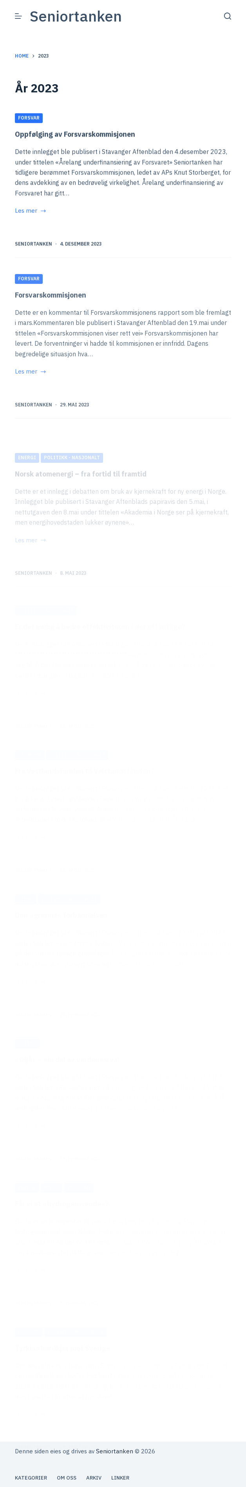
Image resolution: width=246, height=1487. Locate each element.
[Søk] (227, 16)
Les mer (31, 212)
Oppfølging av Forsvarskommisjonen (75, 134)
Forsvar (29, 118)
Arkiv (93, 1478)
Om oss (66, 1478)
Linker (120, 1478)
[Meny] (18, 16)
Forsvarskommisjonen (50, 316)
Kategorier (31, 1478)
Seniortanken (76, 15)
